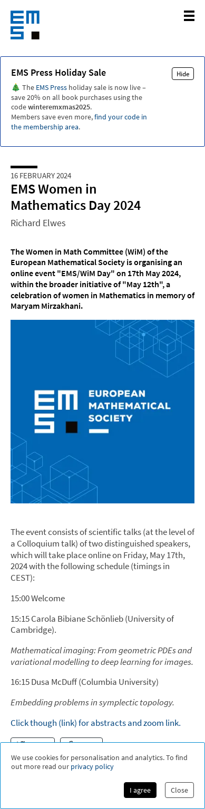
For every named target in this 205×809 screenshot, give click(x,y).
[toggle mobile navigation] (189, 16)
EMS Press (51, 87)
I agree (140, 790)
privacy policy (92, 766)
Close (179, 790)
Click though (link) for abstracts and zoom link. (96, 723)
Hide (183, 73)
